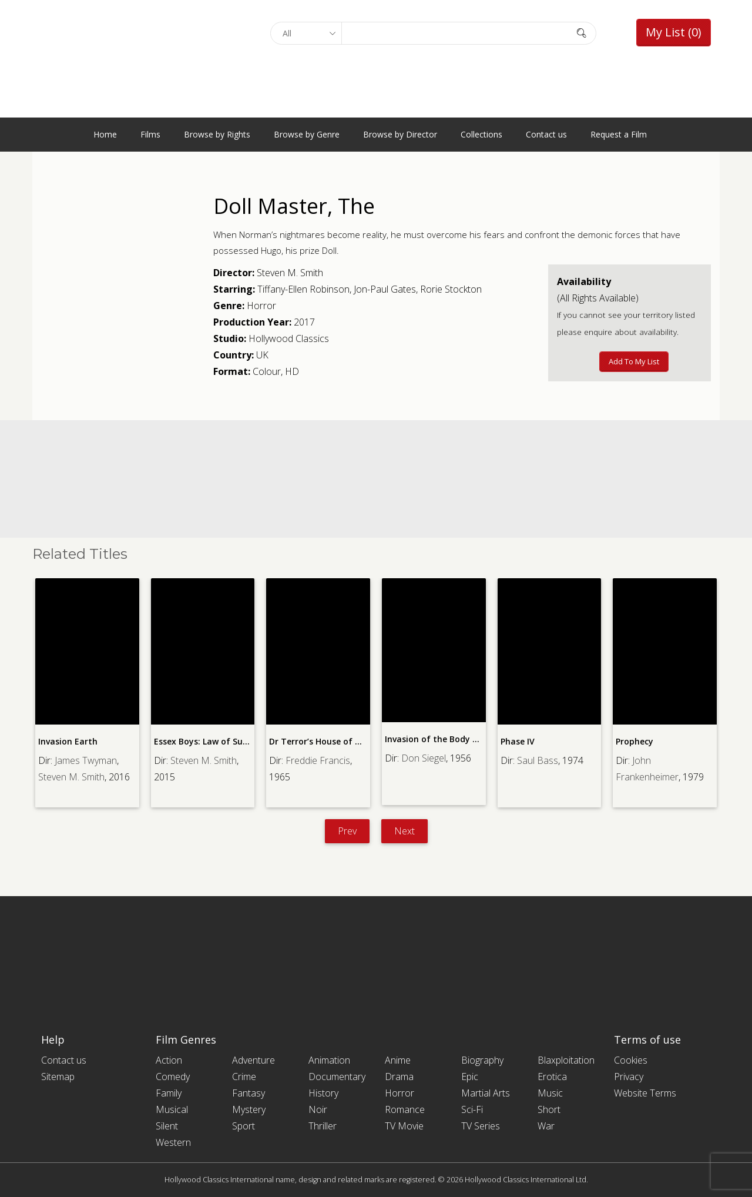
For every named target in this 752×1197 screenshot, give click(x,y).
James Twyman (86, 760)
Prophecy (634, 741)
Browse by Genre (307, 134)
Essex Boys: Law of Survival (209, 741)
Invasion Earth (68, 741)
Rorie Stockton (451, 289)
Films (150, 134)
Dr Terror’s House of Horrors (327, 741)
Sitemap (58, 1076)
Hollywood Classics (289, 338)
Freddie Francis (318, 760)
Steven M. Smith (290, 272)
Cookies (630, 1060)
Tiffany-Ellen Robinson (303, 289)
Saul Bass (537, 760)
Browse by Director (400, 134)
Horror (261, 305)
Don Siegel (423, 758)
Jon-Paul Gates (385, 289)
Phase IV (518, 741)
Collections (481, 134)
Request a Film (618, 134)
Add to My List (634, 361)
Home (105, 134)
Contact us (546, 134)
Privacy (628, 1076)
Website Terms (645, 1093)
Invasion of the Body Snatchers (449, 739)
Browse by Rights (217, 134)
